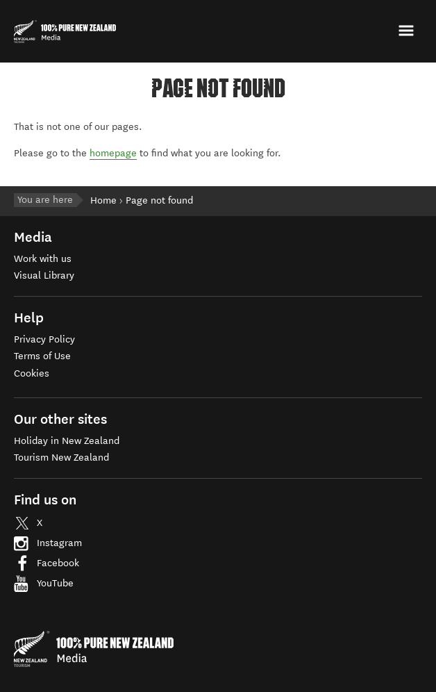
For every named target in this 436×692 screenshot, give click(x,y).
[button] (408, 30)
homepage (113, 153)
